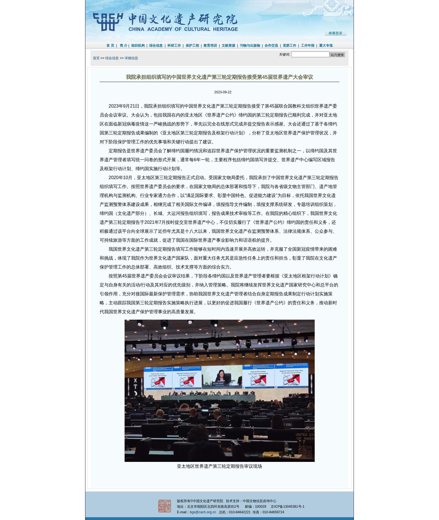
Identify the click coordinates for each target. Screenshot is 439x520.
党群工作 (289, 46)
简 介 (123, 46)
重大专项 (326, 46)
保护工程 (192, 46)
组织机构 (138, 46)
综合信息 (156, 46)
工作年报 (307, 46)
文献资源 (228, 46)
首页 (96, 58)
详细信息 (131, 58)
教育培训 (210, 46)
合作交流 (271, 46)
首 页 (110, 46)
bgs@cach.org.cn (203, 512)
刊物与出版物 (250, 46)
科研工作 (174, 46)
